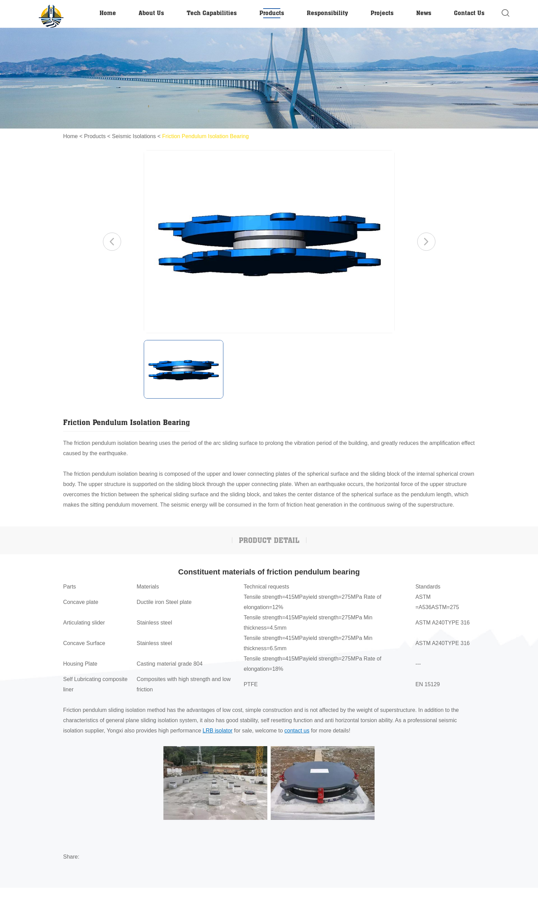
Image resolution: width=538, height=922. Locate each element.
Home (108, 12)
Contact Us (469, 12)
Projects (382, 12)
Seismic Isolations (134, 136)
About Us (151, 12)
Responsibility (327, 12)
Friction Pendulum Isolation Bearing (205, 136)
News (423, 12)
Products (271, 12)
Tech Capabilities (212, 12)
